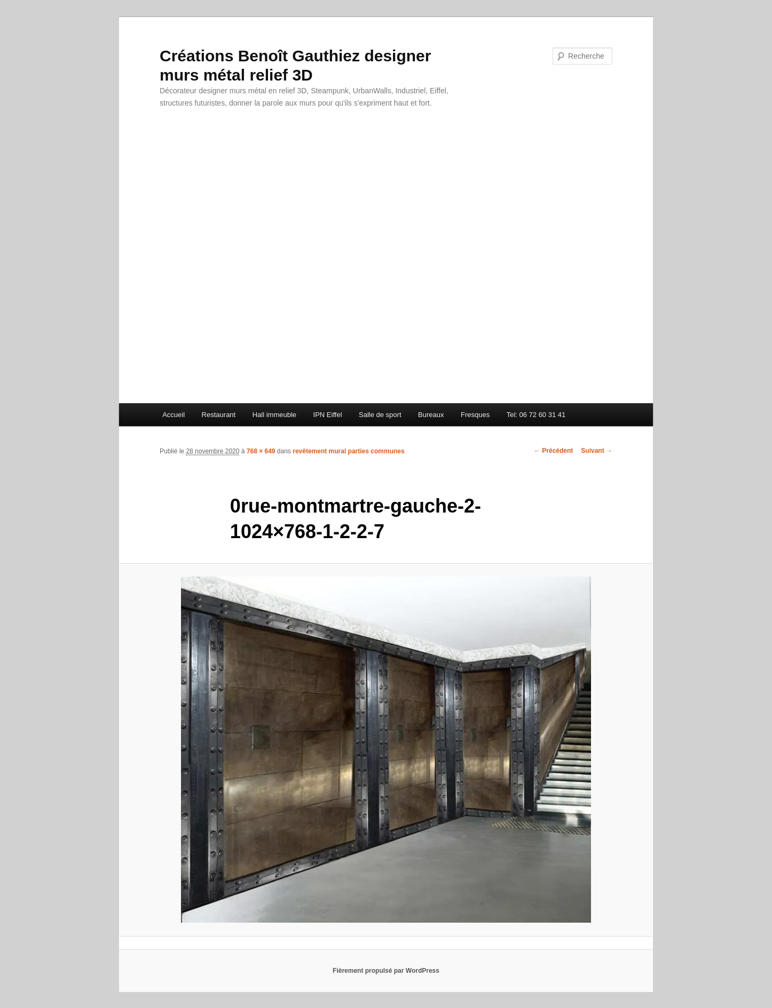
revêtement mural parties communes (348, 451)
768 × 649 (261, 451)
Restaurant (219, 415)
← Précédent (553, 450)
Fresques (475, 415)
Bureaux (431, 415)
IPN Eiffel (327, 415)
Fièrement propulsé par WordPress (386, 970)
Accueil (173, 415)
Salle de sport (380, 415)
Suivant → (596, 450)
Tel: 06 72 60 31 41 (536, 415)
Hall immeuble (274, 415)
